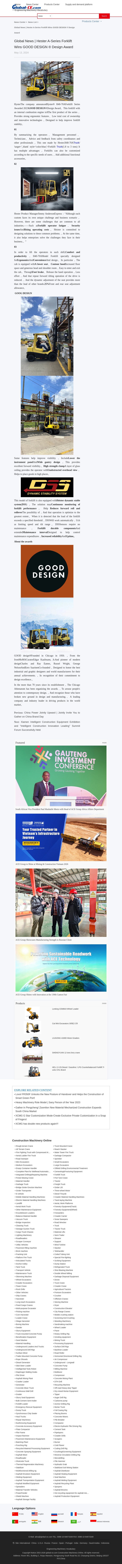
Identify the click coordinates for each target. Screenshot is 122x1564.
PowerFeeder (21, 1493)
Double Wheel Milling (63, 1273)
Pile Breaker (59, 1420)
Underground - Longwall (64, 1362)
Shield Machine (22, 1496)
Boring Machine (22, 1324)
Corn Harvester (22, 1315)
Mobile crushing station (63, 1315)
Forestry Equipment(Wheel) (65, 1210)
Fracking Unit (21, 1254)
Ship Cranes (21, 1296)
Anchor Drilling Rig (62, 1404)
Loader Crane (21, 1318)
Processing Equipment (63, 1343)
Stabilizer (20, 1468)
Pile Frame (20, 1432)
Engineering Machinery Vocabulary (61, 1549)
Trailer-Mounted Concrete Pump (29, 1356)
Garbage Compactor (62, 1156)
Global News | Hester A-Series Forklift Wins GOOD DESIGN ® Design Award (44, 30)
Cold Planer (59, 1445)
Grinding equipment (62, 1337)
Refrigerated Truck (62, 1267)
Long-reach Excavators (25, 1302)
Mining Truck (59, 1340)
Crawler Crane (60, 1286)
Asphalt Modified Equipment (27, 1483)
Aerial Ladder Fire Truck (26, 1156)
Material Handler (23, 1181)
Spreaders (20, 1487)
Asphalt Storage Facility (26, 1499)
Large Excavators (61, 1165)
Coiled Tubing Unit (62, 1254)
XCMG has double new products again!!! (36, 1123)
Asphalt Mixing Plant (24, 1378)
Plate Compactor (23, 1429)
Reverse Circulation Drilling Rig (67, 1455)
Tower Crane (21, 1286)
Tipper (57, 1394)
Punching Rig (21, 1445)
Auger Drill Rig (60, 1397)
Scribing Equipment (62, 1261)
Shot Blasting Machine (63, 1270)
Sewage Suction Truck (25, 1229)
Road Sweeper (22, 1159)
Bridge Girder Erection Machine (29, 1187)
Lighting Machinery (24, 1235)
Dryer (56, 1305)
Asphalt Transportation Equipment (30, 1480)
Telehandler (59, 1251)
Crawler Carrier (60, 1216)
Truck (76, 142)
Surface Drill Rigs (61, 1347)
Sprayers (58, 1487)
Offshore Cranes (61, 1299)
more (104, 743)
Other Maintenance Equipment (28, 1210)
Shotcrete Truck (22, 1461)
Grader (19, 1394)
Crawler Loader (22, 1382)
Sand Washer (21, 1340)
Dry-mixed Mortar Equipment (66, 1391)
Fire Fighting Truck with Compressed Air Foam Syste (37, 1152)
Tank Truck (20, 1267)
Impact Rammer (22, 1436)
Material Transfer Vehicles (26, 1490)
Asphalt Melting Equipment (65, 1480)
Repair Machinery (23, 1420)
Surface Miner (22, 1353)
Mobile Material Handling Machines (30, 1197)
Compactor (58, 1423)
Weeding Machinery (62, 1321)
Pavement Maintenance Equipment (30, 1439)
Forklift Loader (22, 1404)
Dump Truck (21, 1410)
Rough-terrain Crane (24, 1146)
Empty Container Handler (26, 1168)
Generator (20, 1385)
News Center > (20, 22)
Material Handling (23, 1343)
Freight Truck (59, 1184)
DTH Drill (58, 1382)
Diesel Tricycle (60, 1194)
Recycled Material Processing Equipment (33, 1448)
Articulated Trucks (23, 1261)
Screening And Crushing (64, 1318)
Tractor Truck (59, 1229)
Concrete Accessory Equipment (29, 1426)
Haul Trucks (21, 1417)
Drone (56, 1280)
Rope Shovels (22, 1359)
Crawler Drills (59, 1436)
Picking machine (23, 1312)
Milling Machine (60, 1369)
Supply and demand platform (78, 4)
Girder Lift (58, 1187)
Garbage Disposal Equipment (66, 1277)
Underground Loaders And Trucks (30, 1347)
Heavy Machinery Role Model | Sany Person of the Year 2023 (47, 1102)
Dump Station (60, 1264)
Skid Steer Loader (23, 1366)
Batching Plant (22, 1442)
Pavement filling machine (26, 1248)
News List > (33, 22)
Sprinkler (58, 1159)
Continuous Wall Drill (24, 1391)
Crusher (57, 1296)
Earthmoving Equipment (26, 1423)
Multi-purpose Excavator (26, 1308)
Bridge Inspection (23, 1222)
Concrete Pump (60, 1366)
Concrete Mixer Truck (25, 1388)
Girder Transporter (23, 1191)
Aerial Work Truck (23, 1206)
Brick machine (22, 1251)
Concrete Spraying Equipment (28, 1452)
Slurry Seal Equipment (25, 1397)
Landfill (19, 1203)
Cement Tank (59, 1429)
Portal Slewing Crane (25, 1178)
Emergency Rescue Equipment (29, 1407)
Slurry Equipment (23, 1331)
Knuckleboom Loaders (25, 1213)
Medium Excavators (24, 1165)
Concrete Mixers (61, 1417)
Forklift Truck (59, 1175)
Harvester (20, 1299)
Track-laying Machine (63, 1200)
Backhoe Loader (61, 1350)
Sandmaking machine (63, 1324)
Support (57, 1241)
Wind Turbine (59, 1245)
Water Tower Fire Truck (64, 1152)
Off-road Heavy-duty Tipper (65, 1388)
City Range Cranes (62, 1312)
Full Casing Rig (60, 1410)
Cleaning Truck (22, 1226)
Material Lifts (59, 1232)
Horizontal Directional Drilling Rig (68, 1356)
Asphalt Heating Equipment (65, 1474)
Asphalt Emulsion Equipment (28, 1474)
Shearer (57, 1238)
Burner (57, 1442)
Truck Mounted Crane (63, 1146)
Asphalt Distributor (62, 1471)
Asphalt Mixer (21, 1455)
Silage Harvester (23, 1321)
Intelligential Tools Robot (26, 1369)
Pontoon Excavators (62, 1292)
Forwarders (59, 1213)
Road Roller (59, 1353)
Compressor (59, 1375)
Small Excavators (61, 1162)
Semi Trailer (59, 1235)
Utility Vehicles (22, 1245)
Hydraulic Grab (60, 1464)
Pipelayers (58, 1432)
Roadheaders (21, 1238)
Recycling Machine (62, 1385)
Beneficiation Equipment (26, 1337)
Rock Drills (20, 1289)
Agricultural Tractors (62, 1289)
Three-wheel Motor (62, 1191)
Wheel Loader (60, 1327)
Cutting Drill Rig (60, 1448)
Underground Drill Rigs (25, 1350)
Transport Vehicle (23, 1270)
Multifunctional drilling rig (26, 1471)
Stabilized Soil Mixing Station (66, 1468)
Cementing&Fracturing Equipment (68, 1171)
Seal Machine (60, 1477)
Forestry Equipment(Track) (65, 1206)
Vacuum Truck (22, 1219)
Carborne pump (60, 1401)
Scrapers (58, 1439)
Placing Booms (60, 1413)
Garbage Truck (22, 1184)
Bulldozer (58, 1372)
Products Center (92, 21)
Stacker (57, 1248)
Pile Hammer (59, 1461)
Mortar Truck (59, 1407)
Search (104, 16)
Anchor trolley (21, 1264)
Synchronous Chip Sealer (26, 1413)
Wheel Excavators (23, 1280)
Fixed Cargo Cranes (24, 1305)
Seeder (19, 1327)
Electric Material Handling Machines (31, 1200)
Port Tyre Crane (61, 1178)
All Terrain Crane (23, 1149)
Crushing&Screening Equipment (67, 1452)
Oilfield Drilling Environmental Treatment (71, 1168)
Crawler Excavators (24, 1283)
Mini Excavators (22, 1162)
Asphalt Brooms (61, 1490)
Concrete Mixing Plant (63, 1378)
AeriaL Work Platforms (63, 1203)
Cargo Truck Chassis (24, 1232)
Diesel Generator (23, 1362)
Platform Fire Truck (24, 1257)
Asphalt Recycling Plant (64, 1483)
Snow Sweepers (61, 1219)
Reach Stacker (60, 1149)
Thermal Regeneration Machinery (30, 1464)
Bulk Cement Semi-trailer (26, 1401)
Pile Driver (20, 1375)
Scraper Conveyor (23, 1241)
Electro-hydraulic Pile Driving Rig (67, 1426)
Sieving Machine (61, 1302)
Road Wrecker (60, 1222)
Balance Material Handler (26, 1216)
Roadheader (21, 1458)
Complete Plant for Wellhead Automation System (36, 1171)
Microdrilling (59, 1458)
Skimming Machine (24, 1277)
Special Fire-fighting (62, 1257)
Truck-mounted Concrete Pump (29, 1334)
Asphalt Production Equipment (66, 1496)
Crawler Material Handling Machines (69, 1197)
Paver (56, 1331)
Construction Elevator (63, 1308)
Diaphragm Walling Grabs (26, 1372)
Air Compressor (60, 1359)
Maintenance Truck (24, 1273)
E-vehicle (20, 1194)
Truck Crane (59, 1283)
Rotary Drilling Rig (61, 1334)
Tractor (57, 1181)
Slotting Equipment (24, 1477)
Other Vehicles (22, 1292)
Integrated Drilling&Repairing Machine (31, 1175)
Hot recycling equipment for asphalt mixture (72, 1493)
